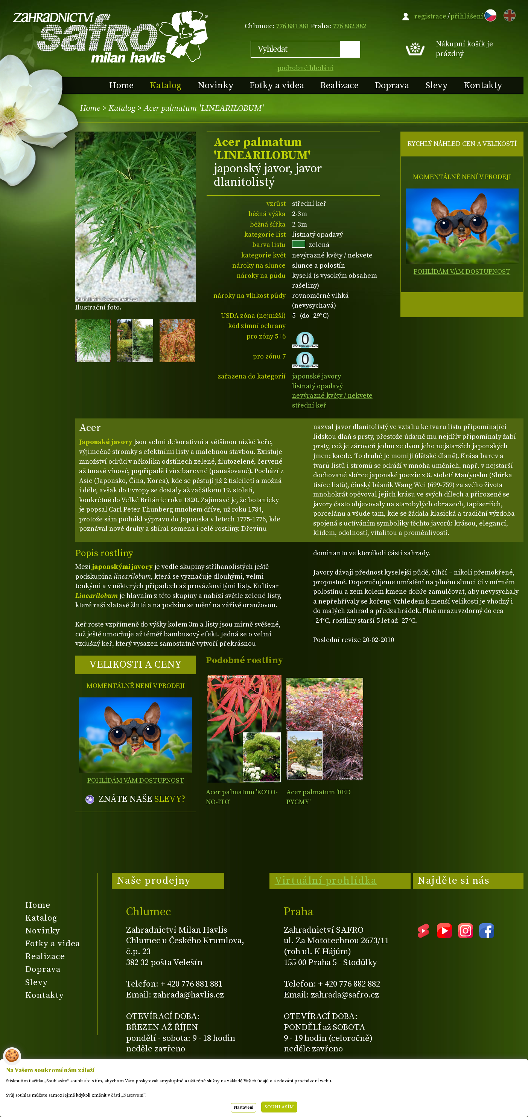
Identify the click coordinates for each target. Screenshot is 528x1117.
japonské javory (316, 376)
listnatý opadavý (317, 386)
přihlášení (466, 16)
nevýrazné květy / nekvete (332, 395)
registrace (430, 16)
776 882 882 (349, 26)
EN (508, 14)
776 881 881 (292, 26)
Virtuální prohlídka (326, 880)
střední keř (309, 405)
